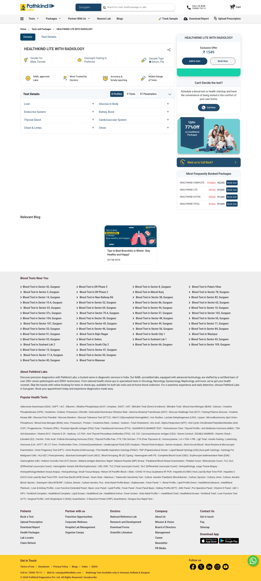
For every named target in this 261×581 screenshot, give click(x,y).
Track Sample (168, 18)
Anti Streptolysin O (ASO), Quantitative (65, 499)
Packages (53, 18)
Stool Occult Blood (194, 444)
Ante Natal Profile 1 (149, 493)
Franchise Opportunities (78, 516)
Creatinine (50, 412)
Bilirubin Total (174, 406)
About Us (160, 516)
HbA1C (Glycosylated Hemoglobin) (130, 417)
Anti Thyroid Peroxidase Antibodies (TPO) (109, 433)
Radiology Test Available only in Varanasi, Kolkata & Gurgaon (118, 572)
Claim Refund (28, 543)
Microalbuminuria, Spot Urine (221, 417)
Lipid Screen (78, 493)
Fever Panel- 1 (153, 482)
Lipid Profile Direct (187, 482)
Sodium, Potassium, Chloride (72, 412)
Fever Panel (128, 488)
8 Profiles (116, 94)
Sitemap (205, 527)
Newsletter (161, 543)
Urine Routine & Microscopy (80, 450)
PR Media (160, 548)
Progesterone (34, 428)
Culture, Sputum (197, 477)
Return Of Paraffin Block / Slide (117, 471)
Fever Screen (131, 493)
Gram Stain (97, 477)
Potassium (76, 422)
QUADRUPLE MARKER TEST (147, 428)
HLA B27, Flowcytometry (51, 455)
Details (27, 37)
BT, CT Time (51, 444)
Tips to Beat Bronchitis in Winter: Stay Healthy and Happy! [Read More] (128, 252)
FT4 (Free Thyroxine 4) (149, 439)
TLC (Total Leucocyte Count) (124, 466)
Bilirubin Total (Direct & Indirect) (149, 406)
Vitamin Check (223, 433)
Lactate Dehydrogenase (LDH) (181, 417)
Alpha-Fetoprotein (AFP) (174, 422)
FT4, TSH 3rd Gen (126, 439)
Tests (33, 18)
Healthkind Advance (209, 482)
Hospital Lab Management (80, 527)
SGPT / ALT (58, 406)
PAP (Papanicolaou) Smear (153, 450)
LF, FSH (82, 433)
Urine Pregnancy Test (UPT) (49, 450)
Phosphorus (27, 422)
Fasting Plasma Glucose (215, 412)
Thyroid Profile (192, 428)
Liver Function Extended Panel (71, 488)
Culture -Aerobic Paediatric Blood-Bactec (166, 477)
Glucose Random (67, 417)
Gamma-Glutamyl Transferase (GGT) (148, 412)
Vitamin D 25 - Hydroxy (64, 433)
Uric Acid (155, 422)
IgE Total (202, 439)
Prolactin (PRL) (51, 428)
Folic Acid (50, 439)
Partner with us (79, 18)
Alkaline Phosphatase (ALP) (91, 406)
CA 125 (136, 433)
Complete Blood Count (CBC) (173, 455)
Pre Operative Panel (202, 488)
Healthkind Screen (190, 493)
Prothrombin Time (68, 444)
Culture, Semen (73, 482)
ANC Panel (184, 488)
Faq (202, 522)
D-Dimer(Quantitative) (90, 444)
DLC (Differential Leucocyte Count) (159, 466)
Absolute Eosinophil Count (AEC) (83, 455)
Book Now (223, 61)
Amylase (112, 406)
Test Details (48, 37)
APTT (40, 444)
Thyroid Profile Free (105, 439)
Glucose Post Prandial (45, 417)
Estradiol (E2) (27, 439)
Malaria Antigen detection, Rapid (96, 461)
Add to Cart (194, 61)
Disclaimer (43, 566)
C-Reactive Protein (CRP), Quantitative (107, 499)
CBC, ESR (103, 466)
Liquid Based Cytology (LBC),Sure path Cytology (194, 450)
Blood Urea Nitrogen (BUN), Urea (52, 422)
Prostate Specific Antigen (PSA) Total (80, 428)
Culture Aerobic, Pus (93, 482)
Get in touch (207, 516)
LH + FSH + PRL (187, 439)
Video (85, 566)
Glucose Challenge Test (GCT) (185, 412)
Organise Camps (74, 532)
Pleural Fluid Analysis (152, 444)
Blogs (120, 18)
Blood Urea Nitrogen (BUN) (197, 406)
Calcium (217, 406)
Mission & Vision (164, 522)
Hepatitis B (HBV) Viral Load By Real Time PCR (197, 471)
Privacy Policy (60, 566)
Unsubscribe (90, 577)
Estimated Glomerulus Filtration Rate (108, 412)
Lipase (201, 417)
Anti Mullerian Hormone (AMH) (217, 428)
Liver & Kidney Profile (42, 488)
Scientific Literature (121, 532)
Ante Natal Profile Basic (117, 482)
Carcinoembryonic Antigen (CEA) (158, 433)
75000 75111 (35, 572)
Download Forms (119, 527)
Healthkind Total (170, 493)
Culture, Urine (214, 477)
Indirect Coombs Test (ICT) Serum (59, 461)
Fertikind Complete (37, 493)
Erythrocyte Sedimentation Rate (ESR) (210, 455)
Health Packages (30, 532)
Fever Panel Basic (145, 488)
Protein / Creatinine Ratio (96, 422)
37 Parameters (148, 94)
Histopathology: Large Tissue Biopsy (198, 466)
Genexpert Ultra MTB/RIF (50, 482)
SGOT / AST (124, 406)
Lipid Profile (114, 488)
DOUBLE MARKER (204, 433)
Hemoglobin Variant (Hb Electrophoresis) (75, 466)
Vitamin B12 (44, 433)
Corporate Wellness (76, 522)
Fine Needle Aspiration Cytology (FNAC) (117, 450)
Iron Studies (156, 417)
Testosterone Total (173, 428)
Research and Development (125, 522)
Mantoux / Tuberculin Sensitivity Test (124, 477)
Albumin (70, 406)
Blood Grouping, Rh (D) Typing (118, 455)
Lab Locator (27, 537)
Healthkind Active (113, 493)
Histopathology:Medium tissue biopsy (40, 471)
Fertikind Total (209, 493)
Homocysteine (170, 439)
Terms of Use (27, 566)
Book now (232, 183)
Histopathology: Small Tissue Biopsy (80, 471)
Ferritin (40, 439)
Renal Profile (169, 482)
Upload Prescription (228, 18)
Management (162, 532)
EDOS (95, 566)
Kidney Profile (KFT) (167, 488)
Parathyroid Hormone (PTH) (116, 428)
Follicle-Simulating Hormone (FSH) (75, 439)
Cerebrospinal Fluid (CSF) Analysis (122, 444)
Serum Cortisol (185, 433)
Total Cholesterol (140, 422)
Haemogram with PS (146, 455)
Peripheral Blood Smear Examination (165, 461)
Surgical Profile (36, 499)
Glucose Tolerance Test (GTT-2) (94, 417)
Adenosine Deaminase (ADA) (35, 406)
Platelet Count (194, 461)
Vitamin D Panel (222, 488)
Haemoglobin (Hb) (30, 461)
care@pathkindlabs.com (68, 572)
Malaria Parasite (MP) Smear (129, 461)
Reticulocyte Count (213, 461)
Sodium (115, 422)
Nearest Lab (104, 18)
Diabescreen (138, 482)
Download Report (196, 19)
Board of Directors (165, 527)
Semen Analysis (174, 444)
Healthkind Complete (59, 493)
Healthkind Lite (95, 493)
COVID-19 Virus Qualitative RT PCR (153, 471)
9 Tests (131, 94)
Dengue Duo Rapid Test (140, 499)
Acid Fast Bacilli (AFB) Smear (74, 477)
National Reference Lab (123, 516)
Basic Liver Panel (97, 488)
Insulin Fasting (216, 439)
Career (159, 537)
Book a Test (27, 516)
